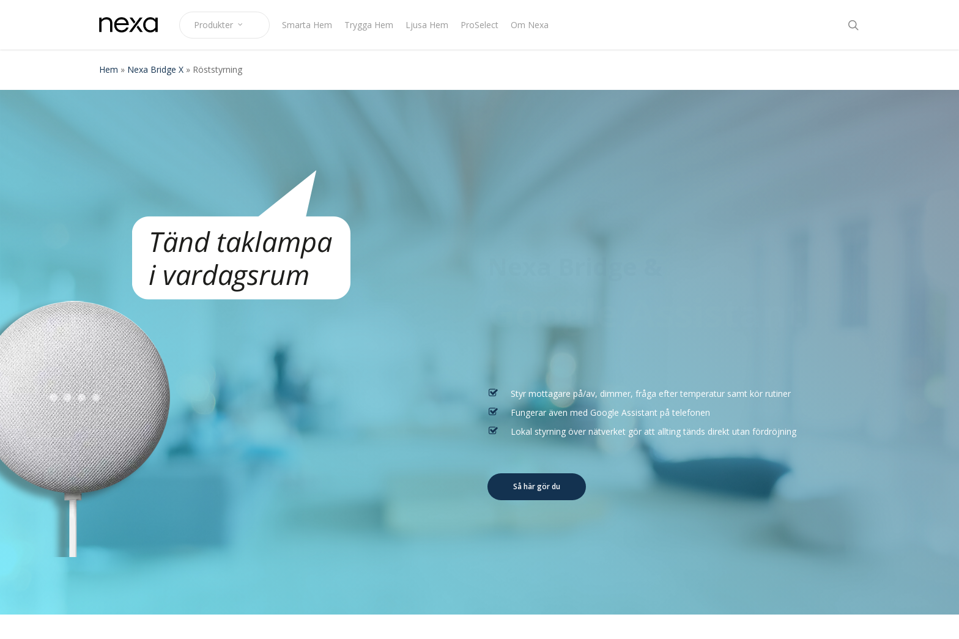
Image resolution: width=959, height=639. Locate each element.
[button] (536, 486)
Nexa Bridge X (155, 69)
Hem (108, 69)
